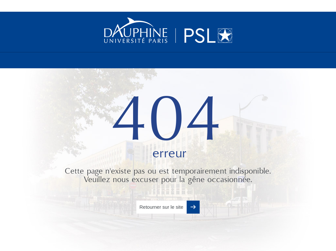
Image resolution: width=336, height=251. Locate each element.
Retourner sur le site (161, 207)
